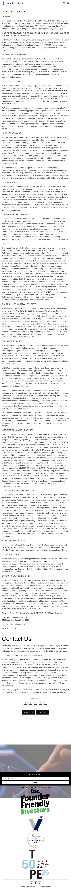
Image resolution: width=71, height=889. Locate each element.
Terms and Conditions (37, 787)
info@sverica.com (40, 655)
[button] (64, 3)
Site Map (47, 787)
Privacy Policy (25, 787)
